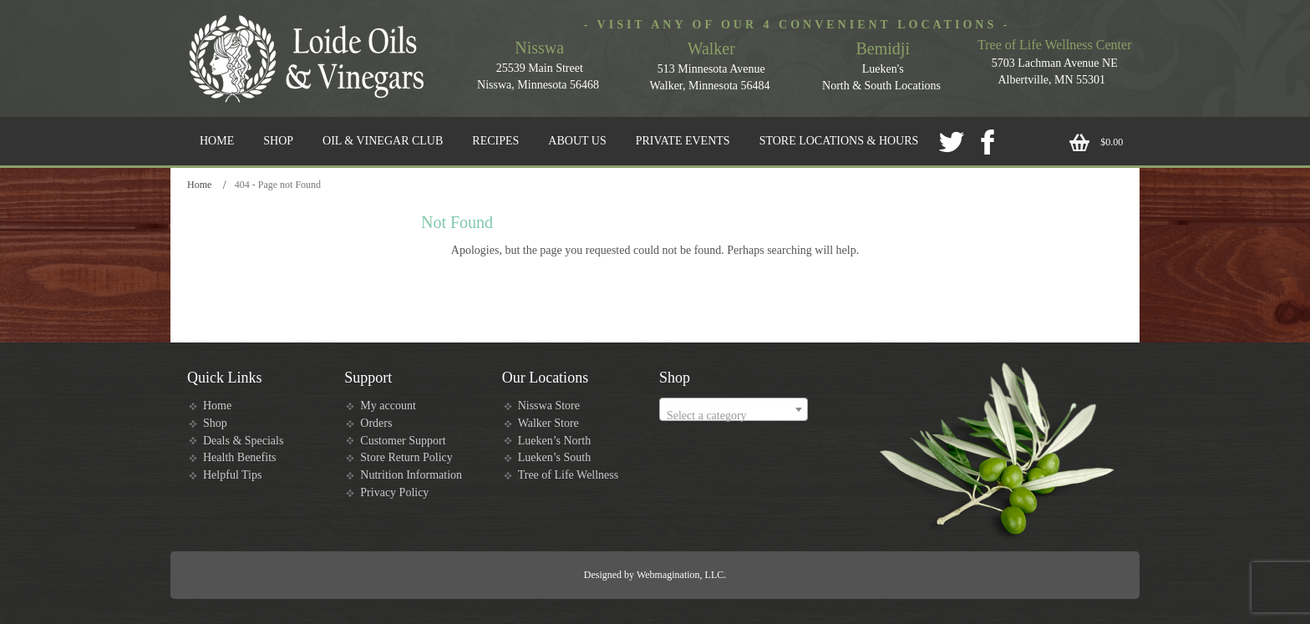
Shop (215, 423)
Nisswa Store (549, 405)
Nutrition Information (411, 475)
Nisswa (539, 47)
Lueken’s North (554, 440)
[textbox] (733, 416)
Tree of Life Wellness (568, 475)
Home (199, 184)
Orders (376, 423)
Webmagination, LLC (680, 575)
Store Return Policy (406, 457)
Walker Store (548, 423)
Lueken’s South (555, 457)
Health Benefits (239, 457)
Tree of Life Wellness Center (1054, 45)
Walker (711, 48)
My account (387, 405)
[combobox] (733, 409)
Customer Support (402, 440)
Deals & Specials (243, 440)
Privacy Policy (394, 492)
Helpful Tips (232, 475)
